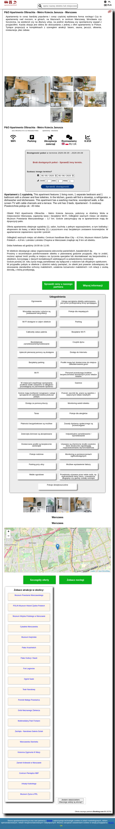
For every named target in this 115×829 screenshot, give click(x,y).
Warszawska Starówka (29, 742)
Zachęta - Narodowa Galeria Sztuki (29, 731)
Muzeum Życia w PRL (29, 794)
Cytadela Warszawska (29, 627)
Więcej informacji (93, 285)
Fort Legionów (29, 669)
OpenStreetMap (104, 571)
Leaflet (92, 571)
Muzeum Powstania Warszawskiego (29, 595)
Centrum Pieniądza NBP (29, 773)
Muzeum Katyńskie (29, 637)
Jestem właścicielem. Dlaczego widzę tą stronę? (71, 801)
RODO (111, 823)
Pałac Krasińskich (29, 648)
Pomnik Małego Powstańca (29, 700)
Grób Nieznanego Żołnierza (29, 710)
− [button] (8, 536)
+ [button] (8, 531)
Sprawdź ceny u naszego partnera (58, 285)
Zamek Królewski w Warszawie (29, 763)
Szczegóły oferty (39, 580)
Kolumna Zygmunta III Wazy (29, 752)
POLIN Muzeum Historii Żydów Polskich (29, 606)
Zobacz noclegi (75, 580)
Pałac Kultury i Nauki (29, 658)
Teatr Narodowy (29, 689)
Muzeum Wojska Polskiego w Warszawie (29, 616)
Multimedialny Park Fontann (29, 721)
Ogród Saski (29, 679)
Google (49, 821)
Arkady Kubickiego (29, 784)
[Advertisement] (57, 54)
